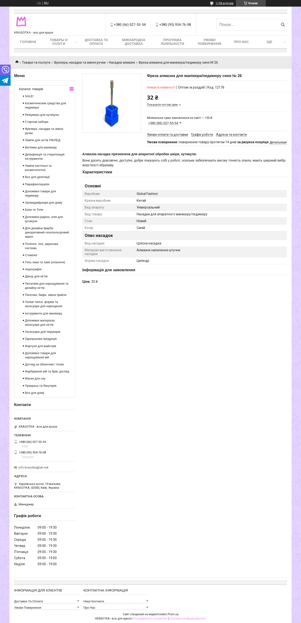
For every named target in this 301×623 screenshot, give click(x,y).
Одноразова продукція (41, 339)
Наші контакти (93, 601)
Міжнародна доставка (133, 42)
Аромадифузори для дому (43, 202)
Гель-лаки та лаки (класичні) (45, 262)
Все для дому (34, 393)
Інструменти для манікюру (43, 313)
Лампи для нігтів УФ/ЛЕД (42, 140)
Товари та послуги (36, 62)
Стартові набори (36, 122)
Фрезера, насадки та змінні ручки (80, 62)
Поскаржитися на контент (150, 618)
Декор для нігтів (36, 276)
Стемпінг (31, 255)
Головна (28, 42)
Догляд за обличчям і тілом (44, 364)
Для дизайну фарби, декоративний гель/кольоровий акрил (47, 232)
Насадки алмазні (122, 62)
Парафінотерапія (37, 184)
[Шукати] (283, 25)
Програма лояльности (172, 42)
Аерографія (33, 269)
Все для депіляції (37, 177)
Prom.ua (173, 614)
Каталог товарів (31, 89)
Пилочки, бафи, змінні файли (45, 295)
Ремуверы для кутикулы (42, 114)
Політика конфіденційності (188, 618)
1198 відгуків (225, 3)
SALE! (29, 96)
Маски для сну (35, 378)
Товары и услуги (59, 42)
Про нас (241, 42)
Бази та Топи (34, 209)
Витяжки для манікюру (41, 147)
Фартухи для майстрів (40, 346)
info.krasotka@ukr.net (33, 467)
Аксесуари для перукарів (42, 331)
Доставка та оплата (96, 42)
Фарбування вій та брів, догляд (47, 371)
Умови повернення (209, 42)
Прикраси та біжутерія (40, 385)
